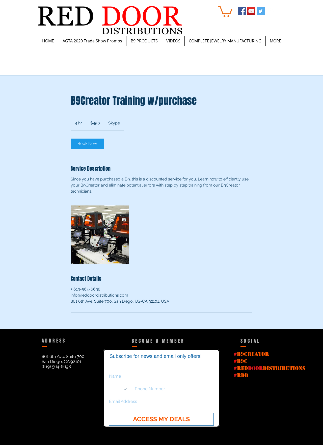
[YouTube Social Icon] (251, 11)
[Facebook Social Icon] (242, 11)
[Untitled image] (100, 234)
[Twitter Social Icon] (261, 11)
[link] (87, 144)
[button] (225, 11)
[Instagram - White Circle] (270, 11)
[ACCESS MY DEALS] (161, 419)
